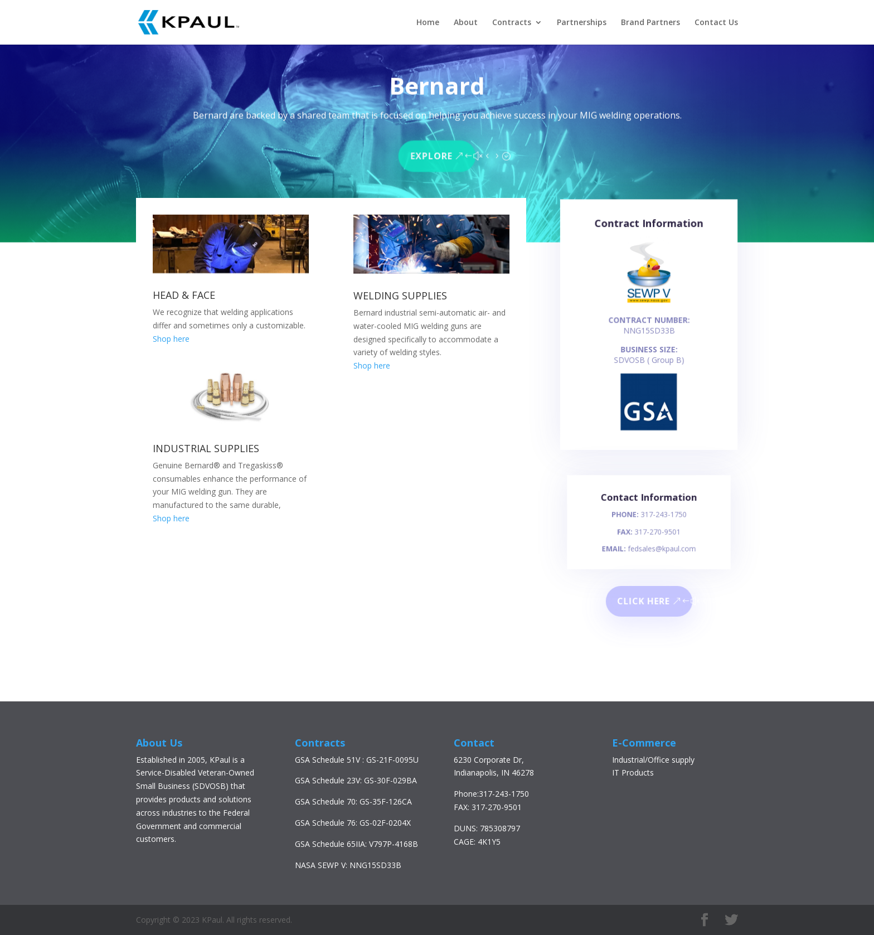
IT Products (633, 772)
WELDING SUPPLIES (400, 295)
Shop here (171, 338)
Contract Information (649, 233)
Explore (431, 153)
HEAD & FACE (184, 295)
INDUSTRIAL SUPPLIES (206, 448)
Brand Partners (650, 22)
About (466, 22)
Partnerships (581, 22)
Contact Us (716, 22)
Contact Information (649, 502)
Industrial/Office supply (653, 759)
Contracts (511, 22)
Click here (643, 601)
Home (427, 22)
